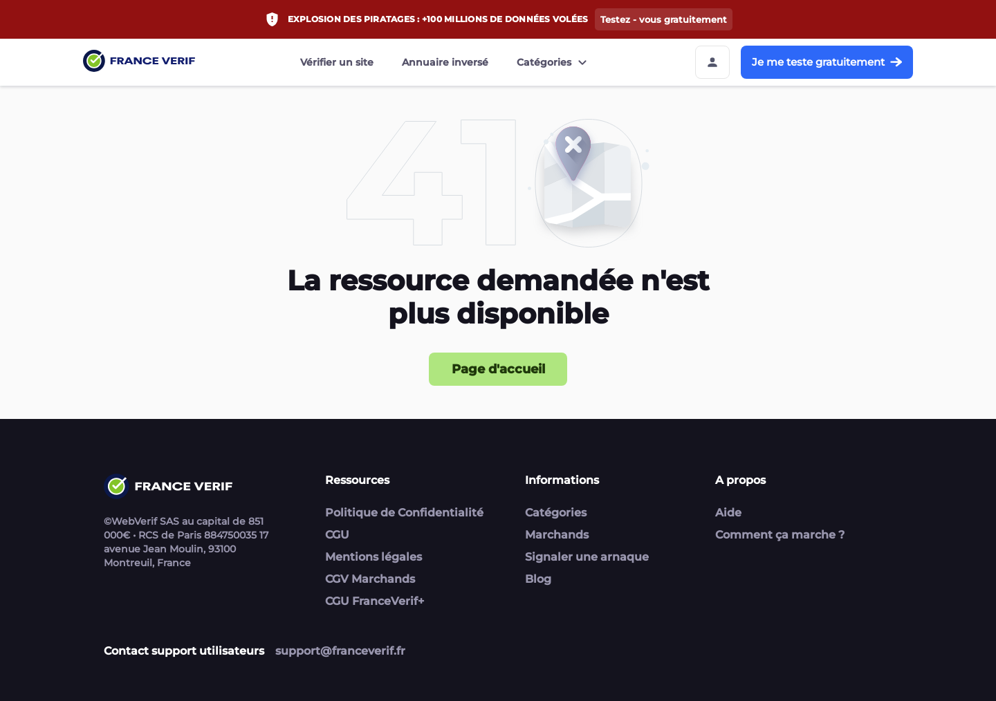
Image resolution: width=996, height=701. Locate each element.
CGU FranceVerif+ (374, 601)
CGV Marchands (370, 579)
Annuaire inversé (445, 62)
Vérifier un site (337, 62)
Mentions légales (373, 556)
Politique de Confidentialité (404, 512)
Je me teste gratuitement (827, 61)
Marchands (557, 534)
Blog (538, 579)
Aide (728, 512)
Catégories (554, 62)
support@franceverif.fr (340, 650)
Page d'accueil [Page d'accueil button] (498, 369)
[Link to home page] (139, 62)
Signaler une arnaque (587, 556)
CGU (337, 534)
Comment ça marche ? (780, 534)
